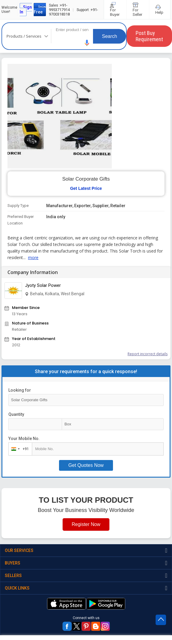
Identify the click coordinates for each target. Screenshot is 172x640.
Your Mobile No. (24, 438)
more (33, 257)
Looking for (19, 390)
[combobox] (19, 449)
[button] (87, 42)
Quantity (16, 414)
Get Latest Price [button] (86, 188)
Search (109, 36)
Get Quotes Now (85, 465)
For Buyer (115, 9)
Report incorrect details (148, 353)
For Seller (138, 9)
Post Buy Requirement (149, 36)
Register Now (86, 524)
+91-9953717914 (59, 7)
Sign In (26, 9)
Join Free (40, 9)
